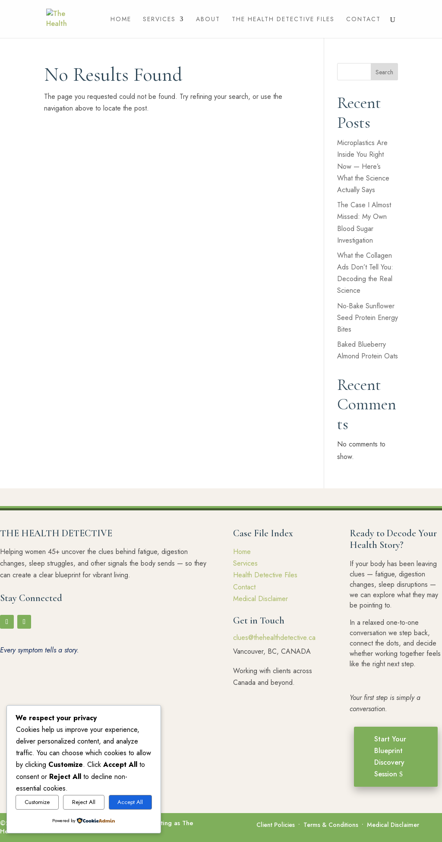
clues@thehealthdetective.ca (274, 638)
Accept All (130, 802)
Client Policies (275, 824)
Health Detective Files (265, 575)
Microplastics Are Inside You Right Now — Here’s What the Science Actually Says (363, 166)
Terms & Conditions (330, 824)
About (208, 19)
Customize (37, 802)
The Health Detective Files (283, 19)
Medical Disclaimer (260, 599)
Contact (363, 19)
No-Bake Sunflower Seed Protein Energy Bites (367, 317)
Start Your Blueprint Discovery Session (390, 756)
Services (159, 19)
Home (120, 19)
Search (384, 72)
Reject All (83, 802)
